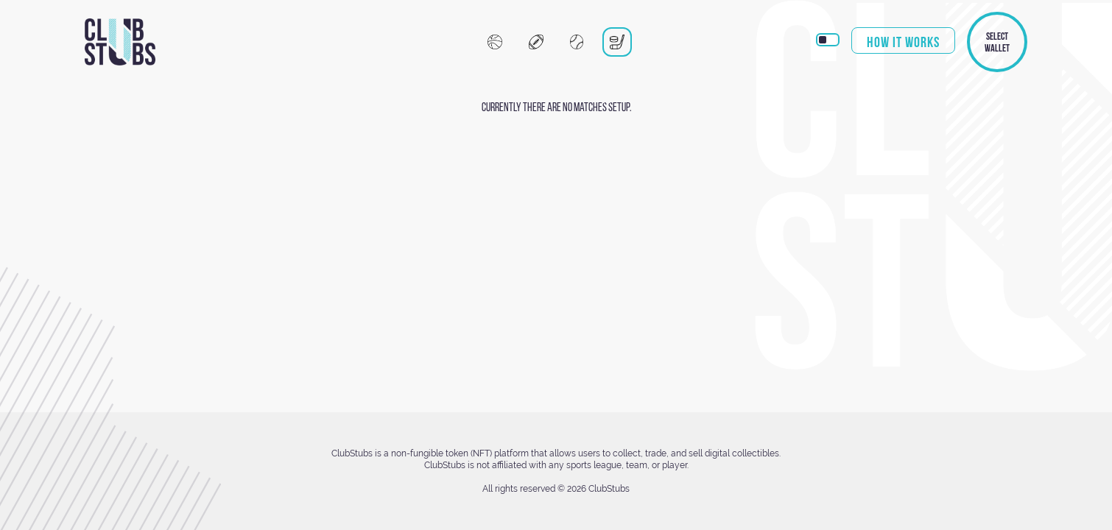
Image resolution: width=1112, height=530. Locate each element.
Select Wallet (997, 42)
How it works (903, 42)
